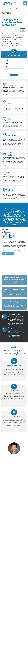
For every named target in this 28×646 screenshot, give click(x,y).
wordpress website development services (14, 332)
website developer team (18, 240)
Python (4, 179)
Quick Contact (14, 224)
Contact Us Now (8, 253)
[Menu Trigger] (25, 3)
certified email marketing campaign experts (12, 141)
